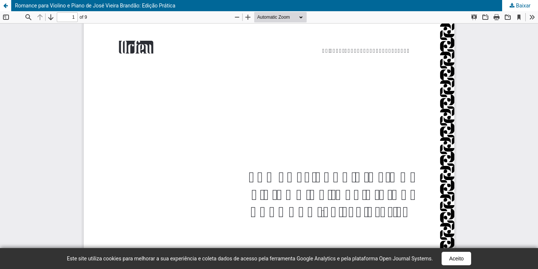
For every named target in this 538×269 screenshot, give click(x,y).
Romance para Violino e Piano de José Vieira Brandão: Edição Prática (95, 6)
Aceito (456, 259)
